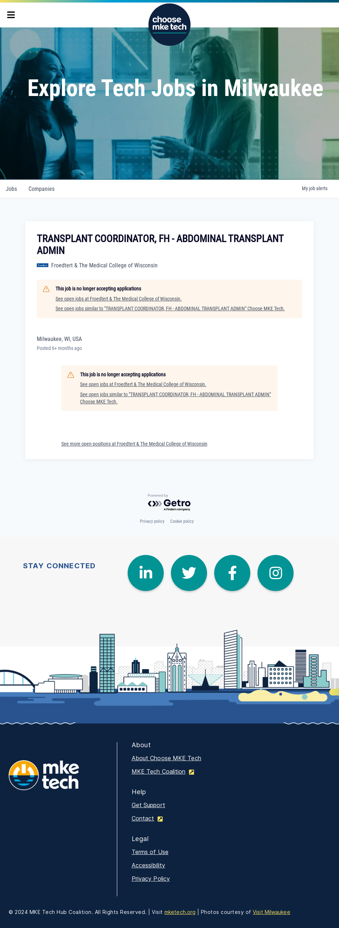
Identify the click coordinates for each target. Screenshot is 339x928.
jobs (11, 188)
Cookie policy (182, 521)
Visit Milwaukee (271, 912)
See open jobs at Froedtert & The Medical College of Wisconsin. (119, 299)
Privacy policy (152, 521)
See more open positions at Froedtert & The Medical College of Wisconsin (134, 444)
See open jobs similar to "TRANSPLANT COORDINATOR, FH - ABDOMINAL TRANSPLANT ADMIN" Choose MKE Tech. (170, 308)
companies (41, 188)
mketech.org (179, 912)
